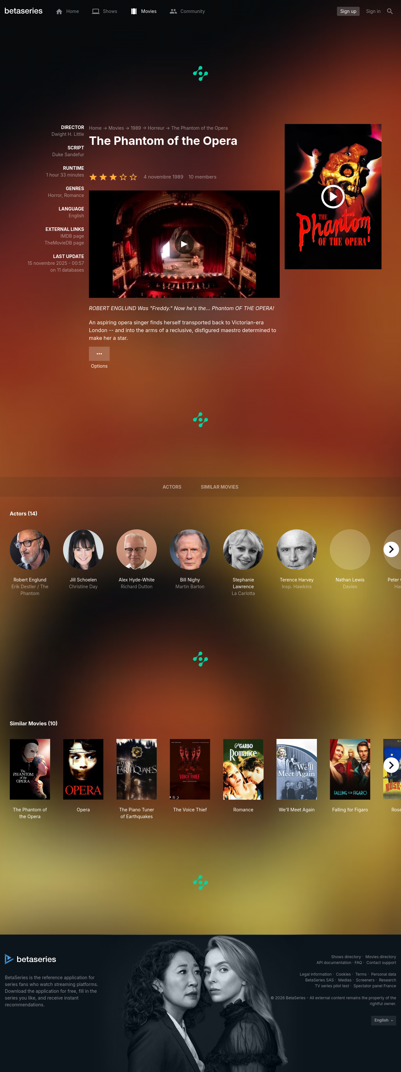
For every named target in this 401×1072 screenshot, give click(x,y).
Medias (345, 980)
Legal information (316, 974)
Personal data (383, 974)
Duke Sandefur (68, 154)
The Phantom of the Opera (199, 128)
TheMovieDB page (64, 242)
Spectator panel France (374, 985)
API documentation (334, 962)
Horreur (156, 128)
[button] (30, 563)
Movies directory (380, 956)
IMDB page (72, 236)
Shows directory (346, 956)
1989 (136, 128)
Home (95, 128)
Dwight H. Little (67, 134)
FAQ (358, 962)
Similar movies (219, 487)
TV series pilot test (332, 985)
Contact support (381, 962)
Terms (360, 974)
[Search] (390, 11)
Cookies (343, 974)
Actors (172, 487)
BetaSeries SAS (319, 980)
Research (387, 980)
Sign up (348, 11)
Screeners (365, 980)
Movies (116, 128)
